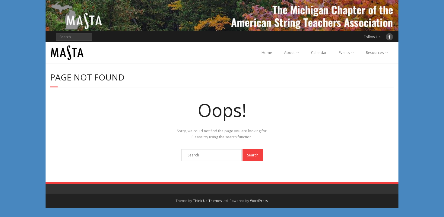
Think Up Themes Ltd (210, 200)
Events (344, 52)
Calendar (319, 52)
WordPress (259, 200)
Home (267, 52)
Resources (375, 52)
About (289, 52)
